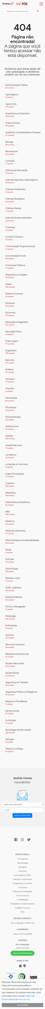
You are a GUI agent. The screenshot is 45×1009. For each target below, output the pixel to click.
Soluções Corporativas (22, 879)
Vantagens (22, 867)
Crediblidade (22, 900)
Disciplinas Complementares (22, 904)
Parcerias (22, 871)
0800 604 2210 (22, 948)
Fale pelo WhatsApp (22, 953)
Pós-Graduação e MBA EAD (22, 923)
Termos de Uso (22, 895)
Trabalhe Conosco (22, 908)
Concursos (22, 887)
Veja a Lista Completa (22, 934)
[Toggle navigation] (41, 4)
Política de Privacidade (22, 891)
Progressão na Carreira (22, 883)
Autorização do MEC (22, 875)
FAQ (22, 912)
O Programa (22, 859)
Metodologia (22, 863)
